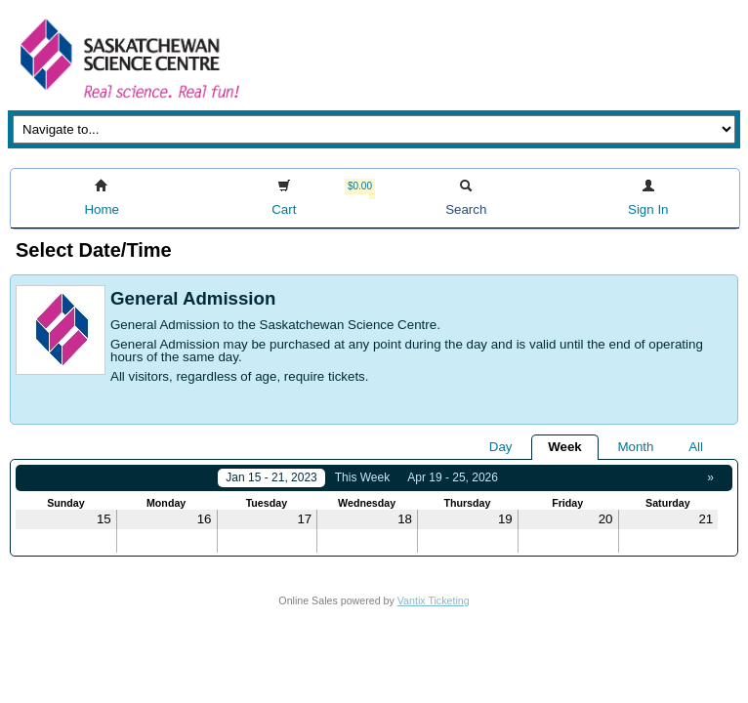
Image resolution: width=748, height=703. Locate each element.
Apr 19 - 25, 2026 (452, 477)
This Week (362, 477)
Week (565, 446)
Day (501, 446)
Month (635, 446)
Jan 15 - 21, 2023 (271, 477)
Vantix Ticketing (433, 600)
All (695, 446)
